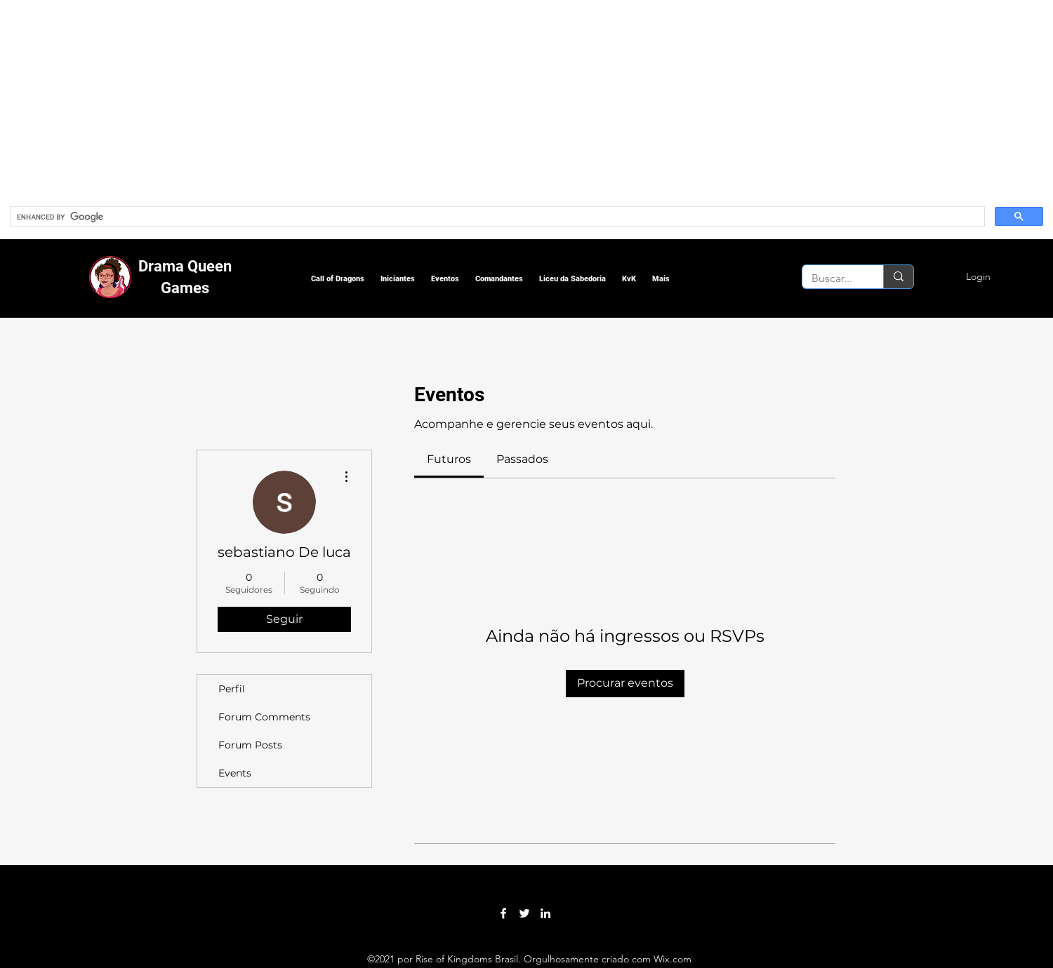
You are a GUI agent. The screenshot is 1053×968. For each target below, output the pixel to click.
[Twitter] (524, 913)
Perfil (231, 689)
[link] (449, 459)
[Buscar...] (833, 278)
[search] (496, 216)
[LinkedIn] (545, 913)
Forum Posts (250, 745)
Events (234, 773)
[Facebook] (503, 913)
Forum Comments (264, 717)
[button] (338, 279)
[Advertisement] (421, 98)
